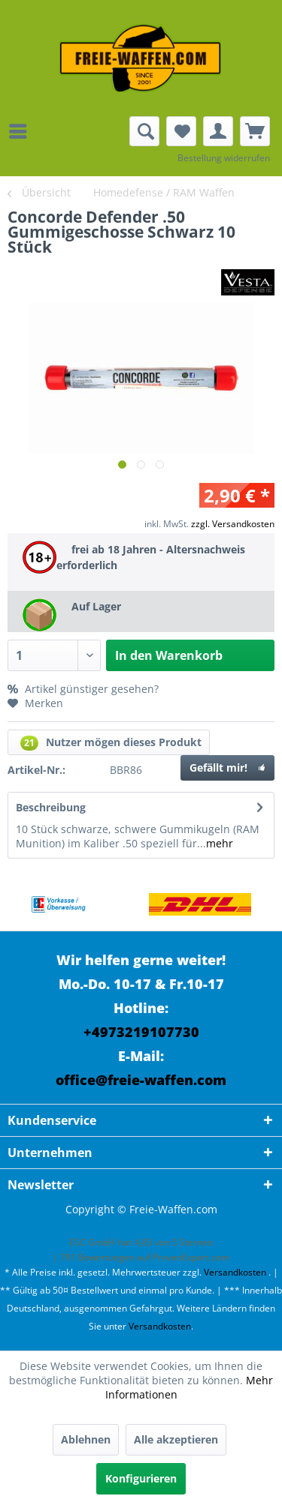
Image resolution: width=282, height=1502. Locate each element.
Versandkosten (235, 1272)
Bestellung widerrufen (223, 157)
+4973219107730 (141, 1032)
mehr (219, 843)
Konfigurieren (141, 1478)
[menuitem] (22, 131)
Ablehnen (86, 1439)
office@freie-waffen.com (141, 1080)
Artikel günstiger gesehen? (83, 689)
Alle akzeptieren (176, 1439)
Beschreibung (51, 807)
